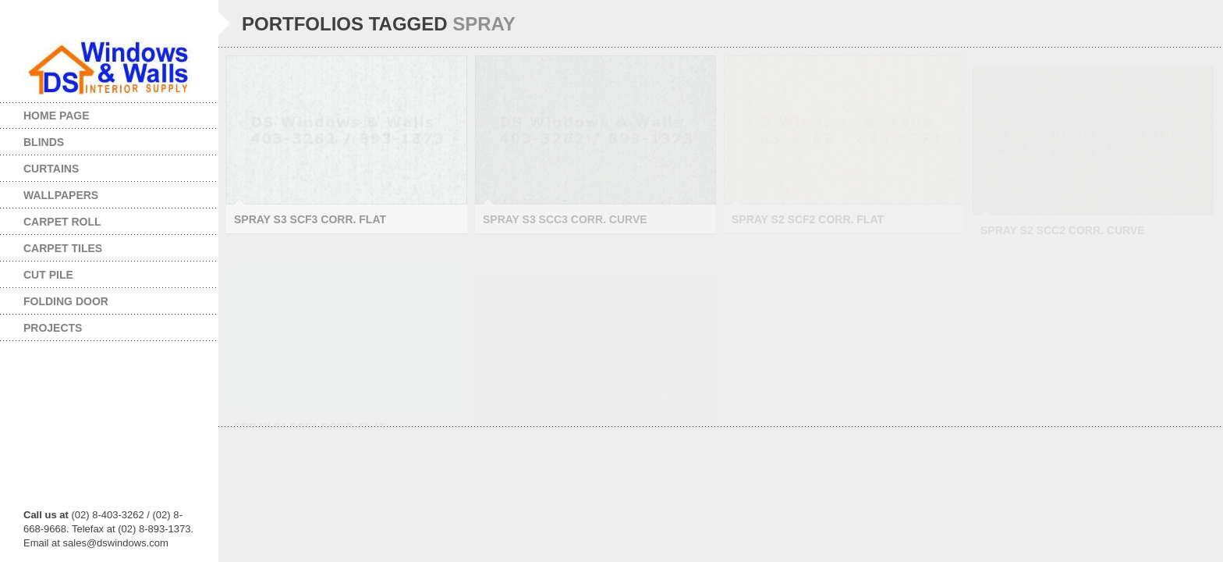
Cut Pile (97, 274)
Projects (97, 328)
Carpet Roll (97, 221)
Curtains (97, 168)
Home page (56, 115)
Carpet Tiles (97, 248)
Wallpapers (97, 195)
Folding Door (97, 301)
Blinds (97, 142)
